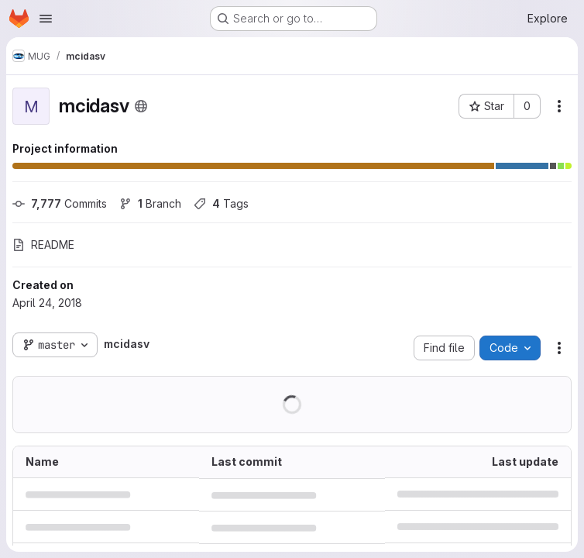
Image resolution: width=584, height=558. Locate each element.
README (43, 244)
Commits (59, 203)
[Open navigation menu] (45, 18)
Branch (150, 203)
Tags (221, 203)
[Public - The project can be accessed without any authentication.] (141, 106)
